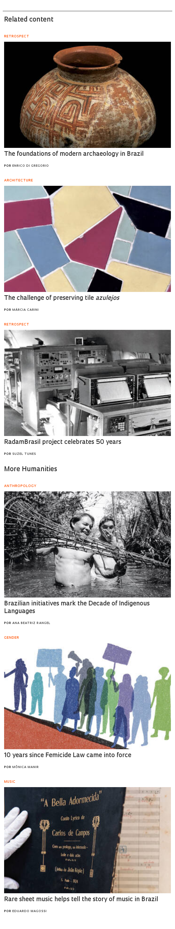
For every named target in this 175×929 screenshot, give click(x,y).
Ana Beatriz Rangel (31, 623)
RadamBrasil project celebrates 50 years (62, 442)
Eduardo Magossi (29, 911)
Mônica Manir (25, 767)
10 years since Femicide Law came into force (67, 755)
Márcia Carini (25, 310)
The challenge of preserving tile (61, 298)
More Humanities (30, 469)
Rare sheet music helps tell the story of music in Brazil (81, 900)
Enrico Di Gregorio (30, 166)
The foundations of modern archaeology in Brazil (74, 154)
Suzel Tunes (24, 454)
